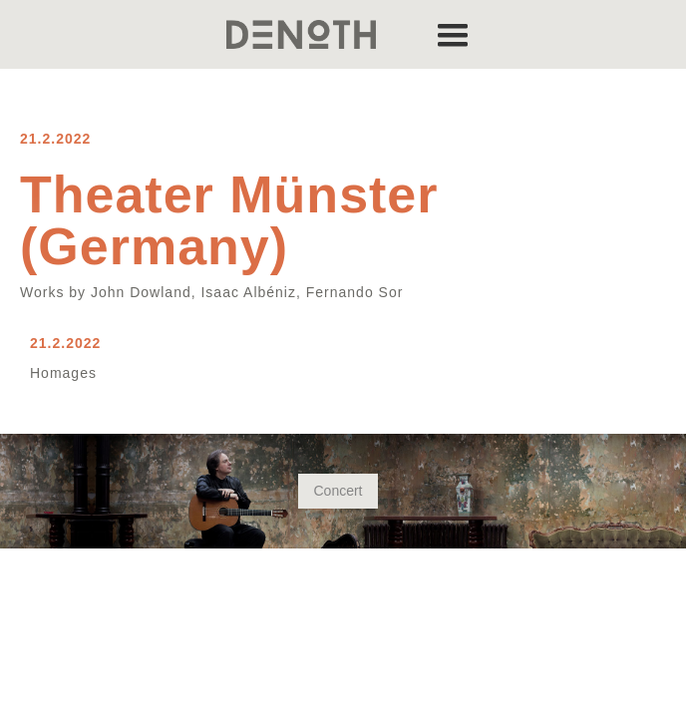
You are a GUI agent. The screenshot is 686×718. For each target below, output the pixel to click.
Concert (337, 491)
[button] (453, 34)
